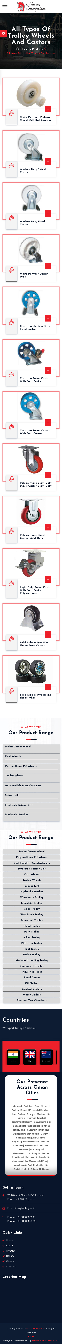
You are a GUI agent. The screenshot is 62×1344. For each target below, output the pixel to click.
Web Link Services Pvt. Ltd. (45, 1340)
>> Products (35, 49)
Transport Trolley (32, 920)
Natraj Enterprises (35, 1328)
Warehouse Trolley (31, 897)
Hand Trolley (31, 926)
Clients (10, 1261)
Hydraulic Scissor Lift (19, 805)
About (9, 1245)
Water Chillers (32, 995)
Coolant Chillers (32, 989)
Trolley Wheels (14, 775)
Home (22, 49)
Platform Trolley (31, 943)
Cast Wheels (13, 756)
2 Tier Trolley (31, 937)
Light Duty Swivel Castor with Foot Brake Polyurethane (36, 590)
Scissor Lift (12, 795)
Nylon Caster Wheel (18, 746)
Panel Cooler (32, 977)
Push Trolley (32, 932)
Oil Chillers (32, 983)
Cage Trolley (32, 909)
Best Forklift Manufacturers (23, 785)
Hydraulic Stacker (16, 814)
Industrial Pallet (32, 972)
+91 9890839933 (26, 1217)
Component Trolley (32, 966)
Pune (31, 1336)
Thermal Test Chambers (32, 1000)
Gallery (10, 1256)
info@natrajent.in (25, 1208)
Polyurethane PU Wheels (21, 766)
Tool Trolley (31, 949)
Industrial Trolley (31, 903)
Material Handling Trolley (31, 960)
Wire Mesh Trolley (31, 914)
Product (10, 1250)
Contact (11, 1266)
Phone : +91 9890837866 (21, 1221)
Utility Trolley (31, 954)
